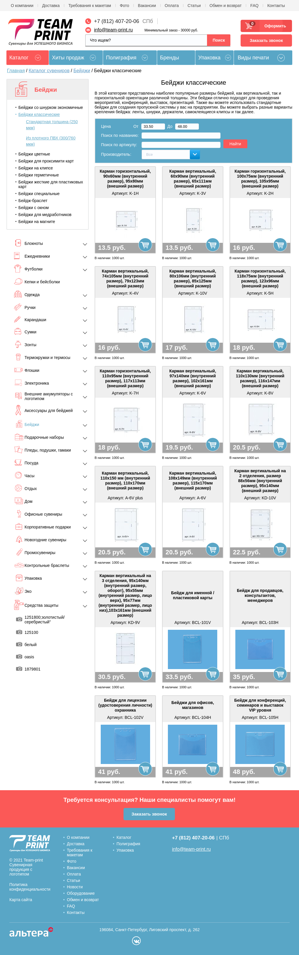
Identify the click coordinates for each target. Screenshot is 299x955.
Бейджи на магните (36, 221)
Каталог (124, 837)
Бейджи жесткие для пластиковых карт (50, 184)
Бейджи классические (39, 114)
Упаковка (209, 58)
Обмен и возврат (226, 5)
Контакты (276, 5)
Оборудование (81, 893)
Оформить (273, 26)
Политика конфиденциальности (30, 887)
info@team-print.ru (113, 29)
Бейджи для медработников (45, 214)
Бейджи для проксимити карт (46, 161)
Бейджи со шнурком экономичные (50, 107)
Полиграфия (121, 58)
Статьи (194, 5)
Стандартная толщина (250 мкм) (52, 124)
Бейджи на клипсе (35, 168)
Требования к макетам (89, 5)
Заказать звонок (266, 40)
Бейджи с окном (33, 207)
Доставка (51, 5)
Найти (235, 144)
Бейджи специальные (39, 193)
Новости (75, 887)
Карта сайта (20, 899)
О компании (22, 5)
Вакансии (147, 5)
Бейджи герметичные (38, 175)
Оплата (172, 5)
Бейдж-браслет (32, 200)
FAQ (254, 5)
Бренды (169, 58)
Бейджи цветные (34, 154)
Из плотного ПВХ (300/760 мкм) (50, 141)
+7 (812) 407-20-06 (116, 21)
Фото (124, 5)
